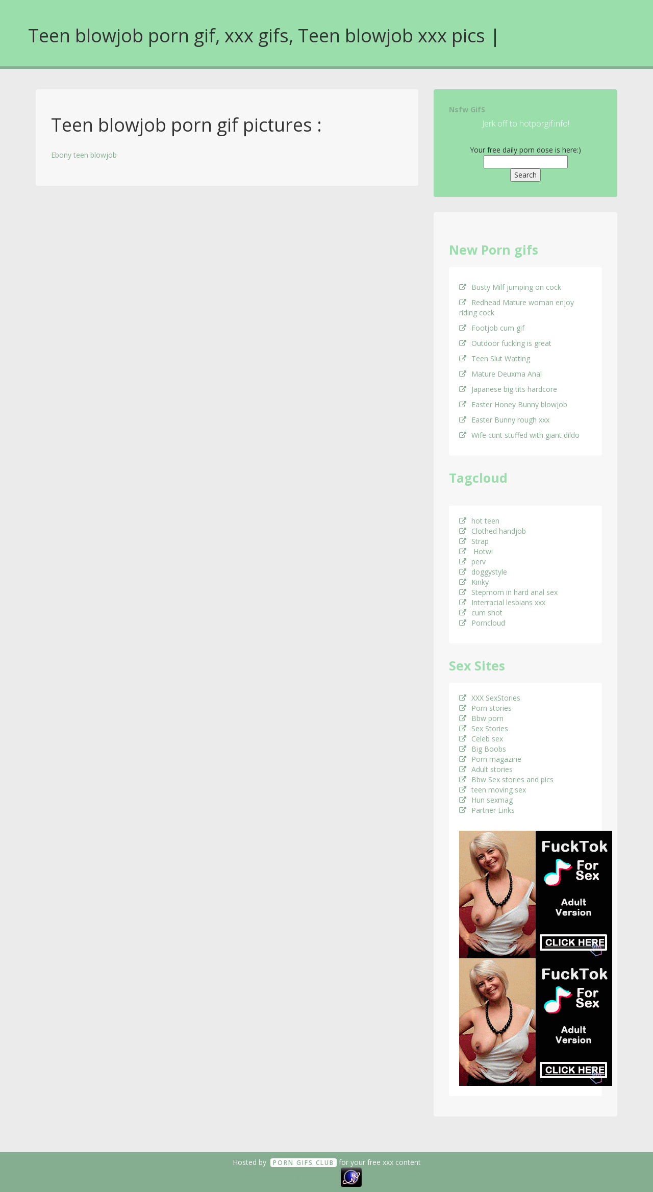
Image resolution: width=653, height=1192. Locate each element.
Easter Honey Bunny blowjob (513, 404)
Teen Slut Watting (494, 358)
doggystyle (483, 572)
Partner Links (487, 810)
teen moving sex (492, 789)
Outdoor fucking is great (505, 343)
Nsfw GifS (467, 109)
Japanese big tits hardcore (508, 389)
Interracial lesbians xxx (502, 602)
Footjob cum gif (491, 328)
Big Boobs (482, 749)
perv (472, 561)
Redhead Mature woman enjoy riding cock (516, 307)
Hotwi (476, 551)
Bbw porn (481, 718)
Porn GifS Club (303, 1162)
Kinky (474, 582)
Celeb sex (481, 738)
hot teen (479, 521)
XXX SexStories (489, 698)
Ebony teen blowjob (84, 155)
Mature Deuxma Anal (500, 374)
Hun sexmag (486, 800)
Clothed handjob (492, 531)
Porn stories (485, 708)
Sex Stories (483, 728)
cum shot (481, 612)
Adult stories (486, 769)
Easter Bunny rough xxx (504, 420)
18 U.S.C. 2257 (315, 1176)
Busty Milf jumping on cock (510, 287)
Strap (474, 541)
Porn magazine (490, 759)
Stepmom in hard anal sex (508, 592)
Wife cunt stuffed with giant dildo (519, 435)
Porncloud (482, 623)
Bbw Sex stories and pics (506, 779)
